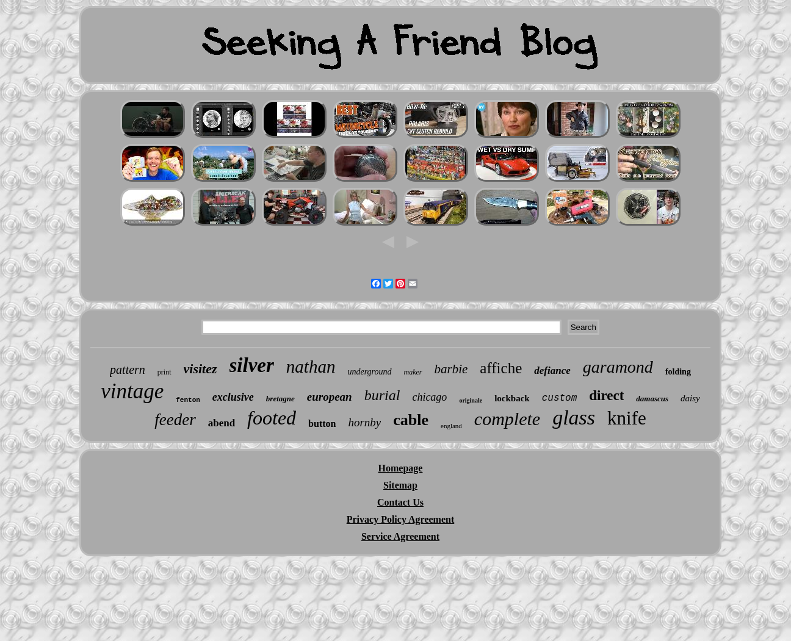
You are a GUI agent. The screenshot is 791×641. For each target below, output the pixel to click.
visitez (200, 368)
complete (507, 419)
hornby (364, 422)
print (164, 372)
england (451, 425)
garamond (618, 366)
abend (221, 423)
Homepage (400, 468)
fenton (188, 400)
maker (413, 372)
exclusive (233, 397)
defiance (552, 370)
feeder (174, 419)
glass (573, 417)
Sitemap (400, 485)
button (322, 423)
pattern (127, 369)
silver (251, 365)
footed (271, 418)
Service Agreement (400, 536)
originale (470, 400)
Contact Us (400, 502)
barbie (451, 369)
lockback (512, 398)
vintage (132, 391)
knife (626, 418)
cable (410, 420)
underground (369, 371)
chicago (429, 397)
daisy (690, 398)
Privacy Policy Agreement (401, 519)
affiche (501, 368)
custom (559, 398)
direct (606, 395)
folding (678, 371)
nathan (311, 366)
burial (382, 395)
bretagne (280, 398)
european (329, 396)
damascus (652, 398)
